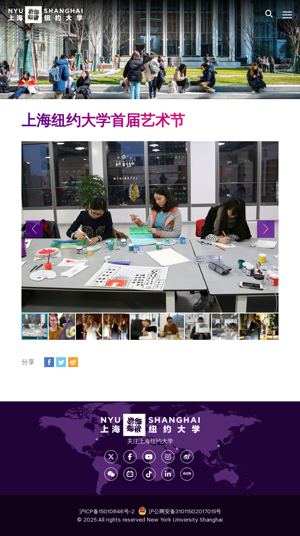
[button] (34, 229)
